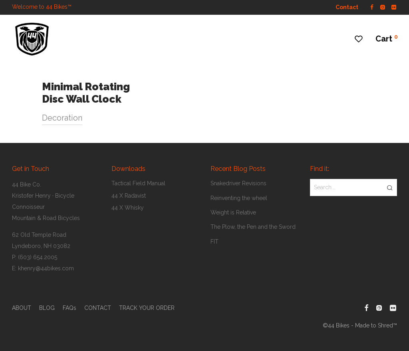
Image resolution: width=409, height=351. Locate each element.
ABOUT (21, 308)
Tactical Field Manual (138, 183)
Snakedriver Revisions (238, 183)
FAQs (69, 308)
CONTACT (97, 308)
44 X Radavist (128, 195)
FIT (214, 241)
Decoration (62, 118)
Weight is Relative (233, 212)
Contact (347, 7)
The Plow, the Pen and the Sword (253, 227)
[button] (390, 187)
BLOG (47, 308)
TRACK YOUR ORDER (147, 308)
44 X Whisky (127, 207)
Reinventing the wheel (238, 198)
